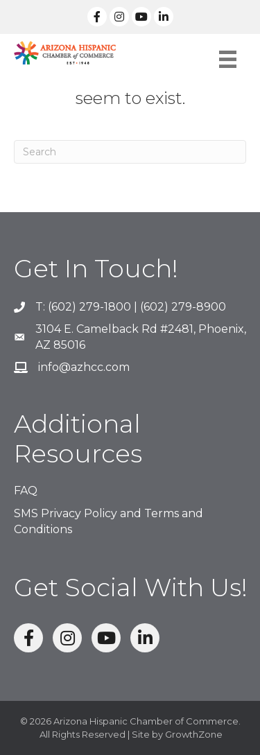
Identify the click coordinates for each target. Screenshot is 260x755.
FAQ (25, 490)
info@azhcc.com (84, 367)
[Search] (130, 152)
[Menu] (227, 59)
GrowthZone (194, 734)
